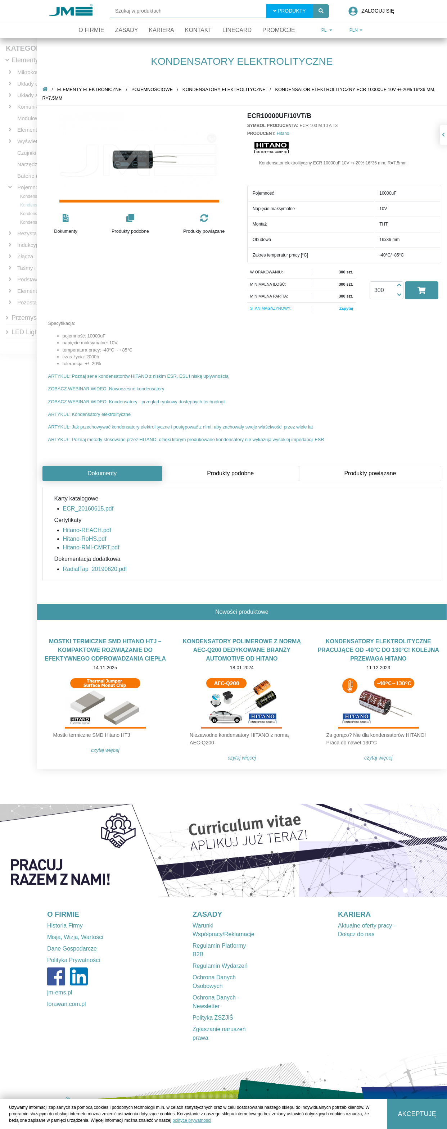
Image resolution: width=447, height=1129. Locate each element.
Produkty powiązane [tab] (370, 473)
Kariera (161, 30)
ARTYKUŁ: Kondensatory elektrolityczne (90, 414)
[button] (66, 224)
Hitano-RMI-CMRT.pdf (91, 547)
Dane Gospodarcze (72, 949)
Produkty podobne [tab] (230, 473)
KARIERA (354, 914)
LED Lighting (30, 332)
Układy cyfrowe (35, 84)
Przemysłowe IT (35, 317)
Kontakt (198, 30)
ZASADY (207, 914)
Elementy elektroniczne (90, 89)
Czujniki (26, 153)
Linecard (237, 30)
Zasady (126, 30)
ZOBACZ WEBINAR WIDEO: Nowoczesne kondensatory (107, 388)
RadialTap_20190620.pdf (95, 569)
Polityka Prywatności (73, 960)
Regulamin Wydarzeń (220, 966)
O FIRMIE (63, 914)
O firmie (91, 30)
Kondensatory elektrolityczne (224, 89)
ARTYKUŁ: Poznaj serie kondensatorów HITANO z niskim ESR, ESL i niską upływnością (139, 376)
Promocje (278, 30)
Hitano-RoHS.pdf (85, 539)
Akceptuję (417, 1113)
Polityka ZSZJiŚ (213, 1018)
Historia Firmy (65, 925)
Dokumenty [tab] (102, 473)
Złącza (25, 256)
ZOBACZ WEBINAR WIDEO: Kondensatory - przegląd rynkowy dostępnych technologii (137, 401)
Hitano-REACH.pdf (87, 530)
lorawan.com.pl (66, 1004)
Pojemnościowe (36, 187)
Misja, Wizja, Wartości (75, 937)
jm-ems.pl (59, 992)
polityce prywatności (191, 1120)
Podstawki (29, 279)
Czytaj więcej (105, 750)
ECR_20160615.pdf (88, 508)
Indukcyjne (30, 245)
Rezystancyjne (35, 233)
